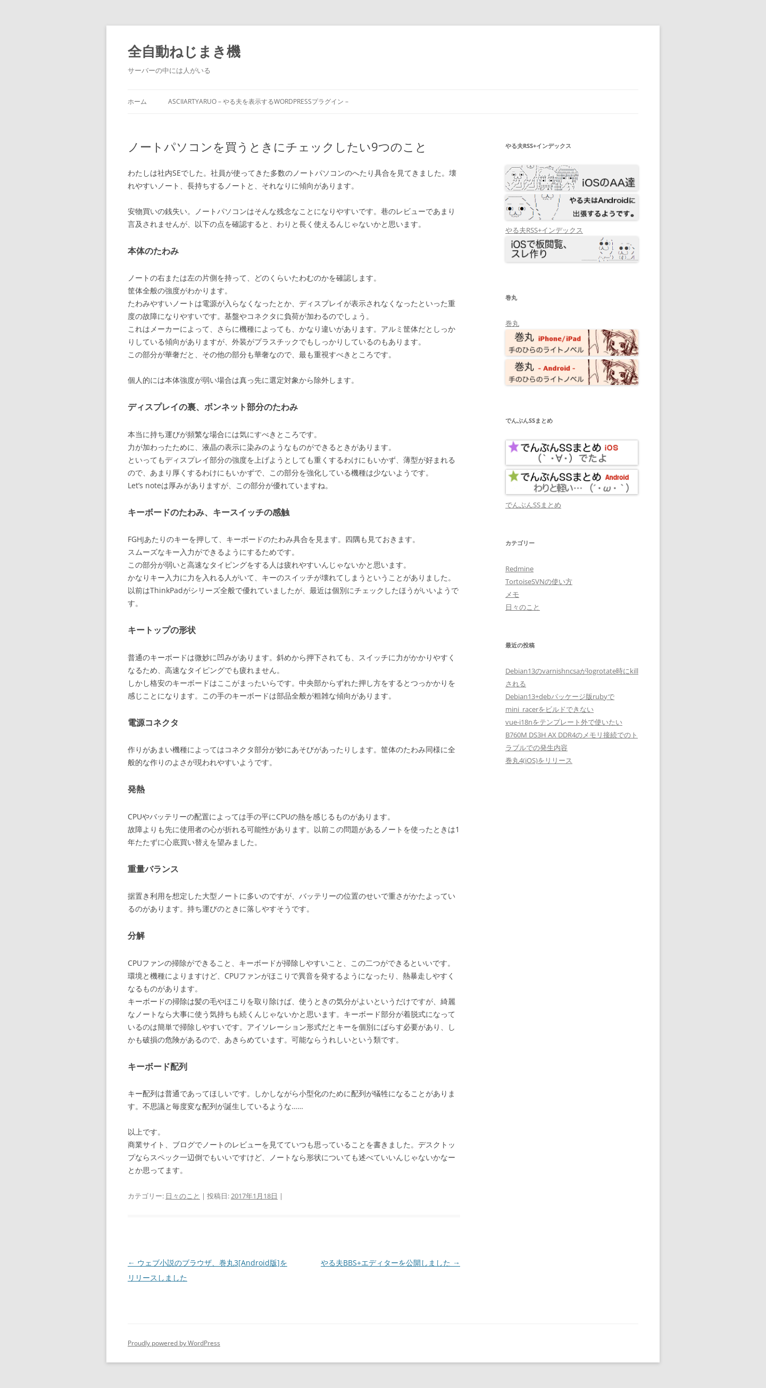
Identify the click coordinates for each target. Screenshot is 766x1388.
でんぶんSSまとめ (533, 505)
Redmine (519, 568)
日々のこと (182, 1196)
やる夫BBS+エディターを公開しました (390, 1263)
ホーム (137, 101)
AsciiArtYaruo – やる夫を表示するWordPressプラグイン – (258, 101)
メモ (512, 594)
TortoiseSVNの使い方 (538, 581)
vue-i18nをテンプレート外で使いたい (563, 722)
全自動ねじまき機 (184, 51)
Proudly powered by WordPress (174, 1343)
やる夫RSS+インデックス (544, 230)
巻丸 (512, 323)
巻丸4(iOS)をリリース (538, 760)
